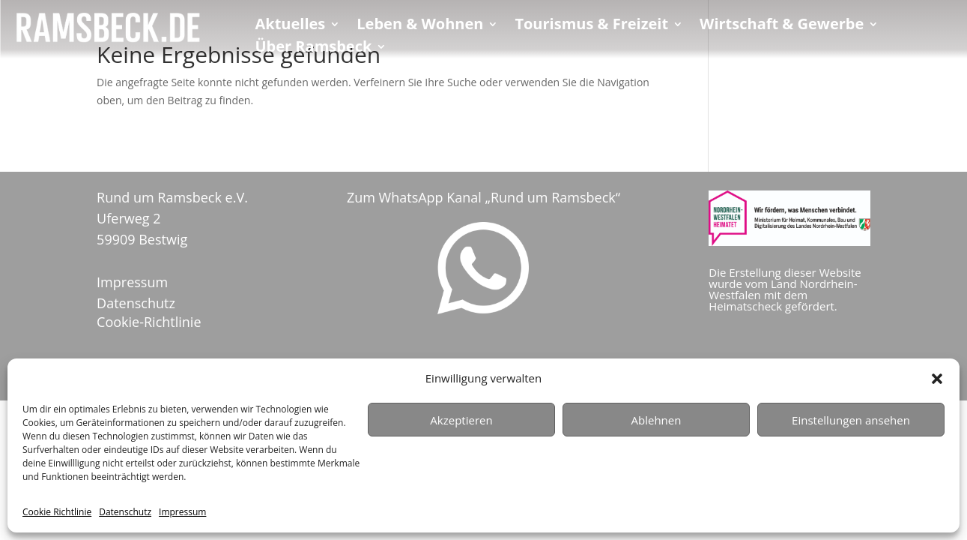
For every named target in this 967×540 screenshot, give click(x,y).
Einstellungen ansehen (851, 420)
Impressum (182, 512)
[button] (937, 378)
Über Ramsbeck (313, 48)
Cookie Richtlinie (56, 512)
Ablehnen (656, 420)
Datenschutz (125, 512)
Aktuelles (290, 26)
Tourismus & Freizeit (591, 26)
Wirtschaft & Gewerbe (782, 26)
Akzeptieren (461, 420)
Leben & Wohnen (420, 26)
